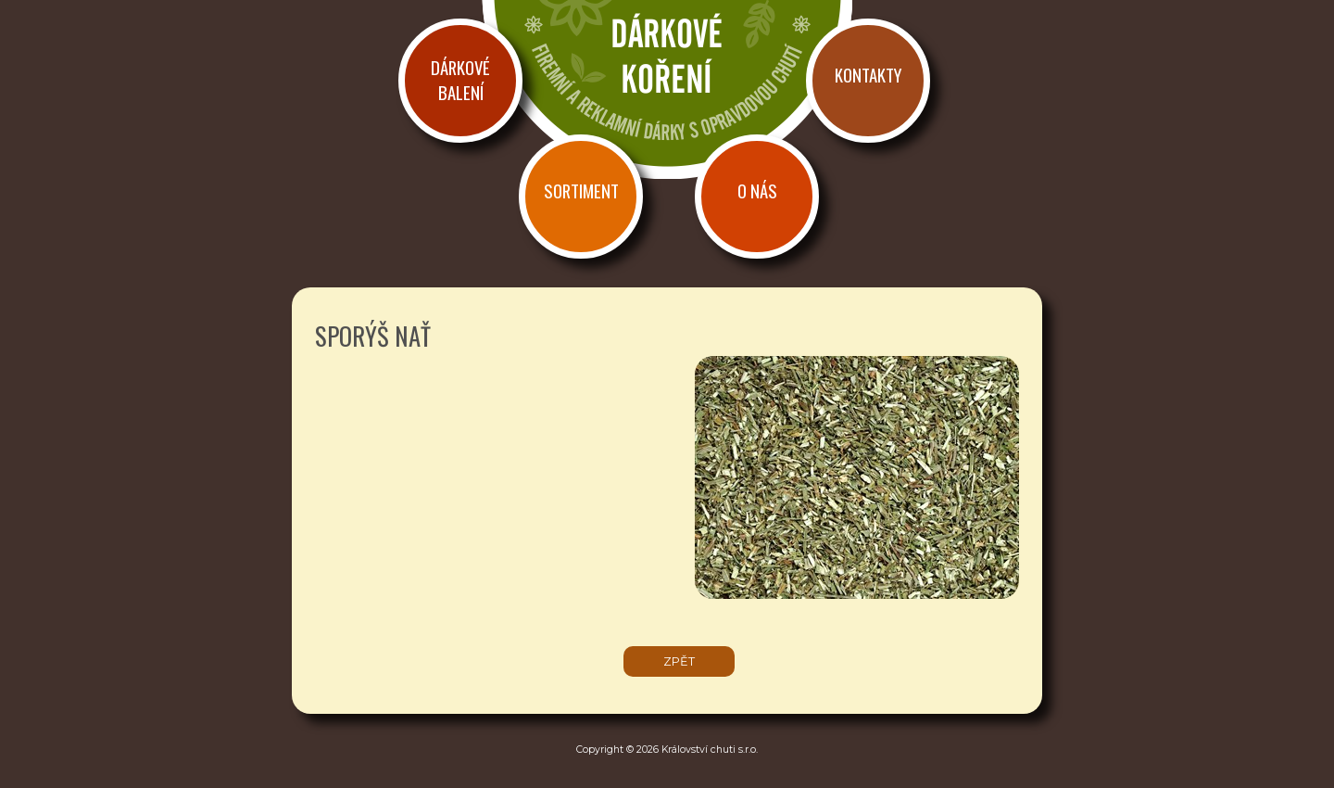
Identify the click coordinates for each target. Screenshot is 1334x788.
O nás (757, 190)
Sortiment (581, 190)
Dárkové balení (460, 80)
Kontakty (868, 74)
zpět (679, 661)
